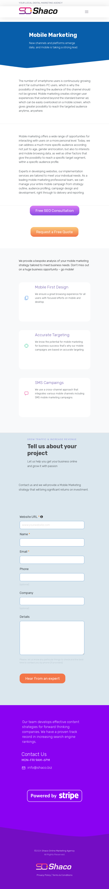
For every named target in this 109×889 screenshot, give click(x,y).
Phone (24, 569)
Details (25, 616)
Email (24, 551)
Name (25, 534)
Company (26, 593)
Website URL (31, 517)
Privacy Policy (44, 875)
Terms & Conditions (62, 875)
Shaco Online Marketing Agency (58, 850)
